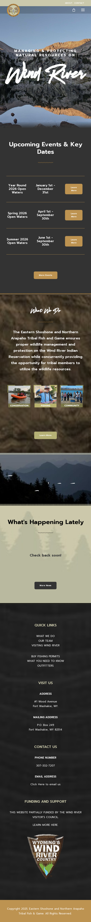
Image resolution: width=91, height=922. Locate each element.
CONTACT (79, 3)
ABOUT (68, 3)
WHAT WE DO (45, 636)
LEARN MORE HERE (45, 825)
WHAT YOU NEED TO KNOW (45, 661)
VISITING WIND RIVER (45, 645)
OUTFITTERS (45, 666)
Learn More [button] (74, 189)
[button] (83, 9)
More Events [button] (45, 275)
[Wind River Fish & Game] (13, 10)
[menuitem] (68, 3)
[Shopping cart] (72, 9)
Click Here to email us (45, 784)
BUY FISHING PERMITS (45, 656)
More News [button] (45, 585)
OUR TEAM (45, 641)
